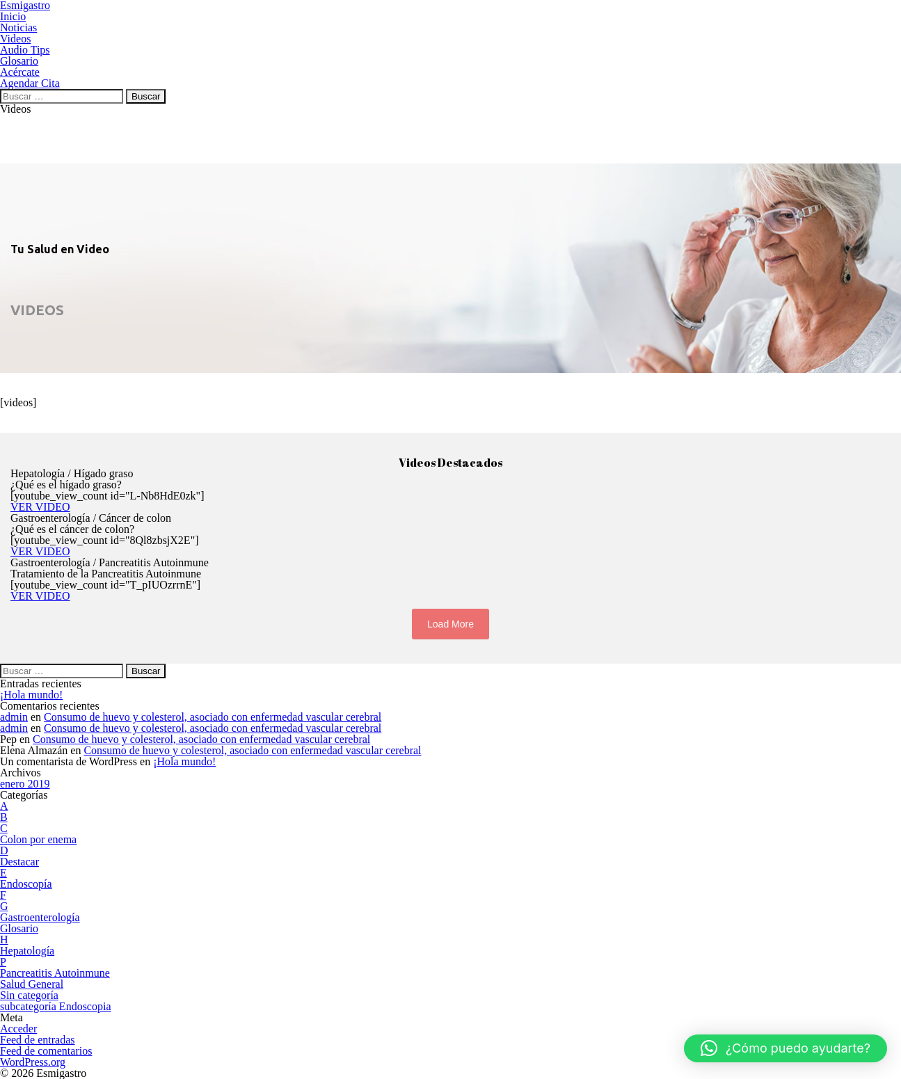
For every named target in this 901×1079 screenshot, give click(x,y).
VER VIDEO (40, 507)
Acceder (18, 1028)
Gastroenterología (40, 917)
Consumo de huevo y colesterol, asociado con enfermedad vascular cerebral (212, 717)
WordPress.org (32, 1062)
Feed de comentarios (46, 1051)
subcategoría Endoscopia (55, 1006)
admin (14, 717)
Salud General (31, 984)
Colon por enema (38, 839)
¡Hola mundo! (31, 695)
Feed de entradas (37, 1040)
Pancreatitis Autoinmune (55, 973)
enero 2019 (25, 784)
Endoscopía (26, 884)
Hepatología (27, 951)
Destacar (19, 862)
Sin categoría (29, 995)
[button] (785, 1048)
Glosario (19, 928)
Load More (450, 624)
